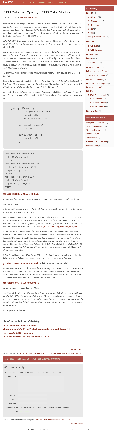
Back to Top (78, 349)
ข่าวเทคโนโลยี (93, 63)
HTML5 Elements (95, 50)
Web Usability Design (96, 75)
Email (13, 402)
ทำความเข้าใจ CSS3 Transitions (18, 333)
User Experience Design (97, 71)
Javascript (92, 54)
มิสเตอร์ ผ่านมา (91, 138)
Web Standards (39, 2)
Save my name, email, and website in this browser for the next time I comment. (37, 410)
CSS (17, 2)
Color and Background (29, 353)
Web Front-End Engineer (98, 83)
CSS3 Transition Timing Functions (20, 325)
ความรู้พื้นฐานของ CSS (96, 37)
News (90, 58)
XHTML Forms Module (97, 95)
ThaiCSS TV (52, 2)
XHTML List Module (96, 99)
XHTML (91, 91)
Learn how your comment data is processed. (53, 422)
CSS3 (58, 353)
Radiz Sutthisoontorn (94, 126)
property (78, 353)
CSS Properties (94, 21)
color (63, 353)
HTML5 (24, 2)
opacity (70, 353)
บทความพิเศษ (93, 111)
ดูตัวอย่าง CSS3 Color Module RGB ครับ (21, 194)
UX (30, 2)
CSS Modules (49, 353)
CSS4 (90, 33)
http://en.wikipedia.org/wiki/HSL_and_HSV (58, 227)
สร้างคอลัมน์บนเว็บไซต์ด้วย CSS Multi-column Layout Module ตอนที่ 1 (36, 329)
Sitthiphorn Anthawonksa (28, 18)
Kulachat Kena (92, 146)
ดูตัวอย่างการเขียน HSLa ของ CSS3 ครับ (21, 283)
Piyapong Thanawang (95, 130)
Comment (11, 377)
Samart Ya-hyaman (93, 134)
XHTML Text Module (96, 106)
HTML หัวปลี (93, 46)
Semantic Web (94, 67)
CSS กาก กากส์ (94, 25)
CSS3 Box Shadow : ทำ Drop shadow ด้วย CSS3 (26, 336)
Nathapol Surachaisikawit (96, 142)
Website (12, 406)
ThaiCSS (8, 2)
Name (13, 398)
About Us (62, 2)
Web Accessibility (95, 80)
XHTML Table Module (97, 103)
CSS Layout (93, 17)
